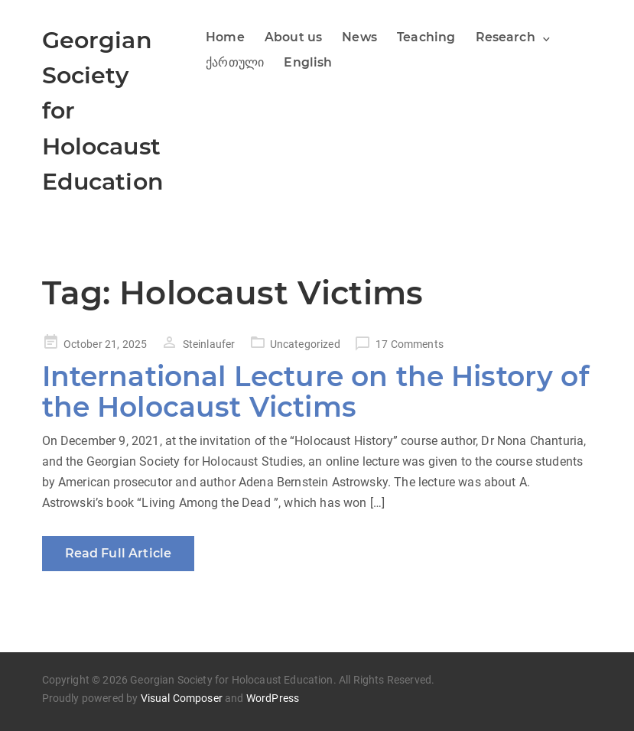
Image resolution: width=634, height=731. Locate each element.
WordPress (272, 698)
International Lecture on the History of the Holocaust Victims (315, 391)
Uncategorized (305, 344)
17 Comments (410, 344)
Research (505, 37)
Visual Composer (182, 698)
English (308, 62)
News (359, 37)
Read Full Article (118, 553)
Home (225, 37)
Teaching (426, 37)
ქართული (235, 62)
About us (293, 37)
